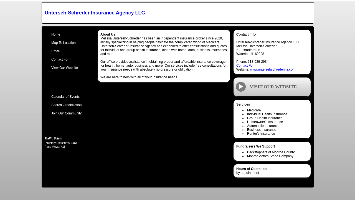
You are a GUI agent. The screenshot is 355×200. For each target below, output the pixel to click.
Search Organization (66, 105)
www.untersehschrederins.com (272, 69)
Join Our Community (66, 113)
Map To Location (63, 43)
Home (55, 34)
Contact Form (246, 66)
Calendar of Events (65, 97)
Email (55, 51)
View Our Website (64, 68)
